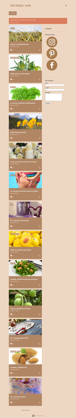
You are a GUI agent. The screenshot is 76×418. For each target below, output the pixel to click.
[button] (39, 50)
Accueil (13, 13)
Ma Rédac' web (20, 5)
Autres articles (25, 410)
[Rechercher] (66, 5)
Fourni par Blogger (38, 415)
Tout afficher (14, 22)
